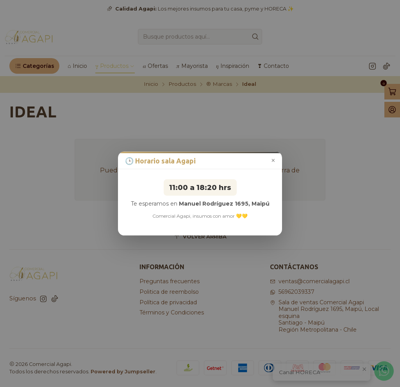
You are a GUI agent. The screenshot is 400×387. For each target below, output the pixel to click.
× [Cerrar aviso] (273, 160)
